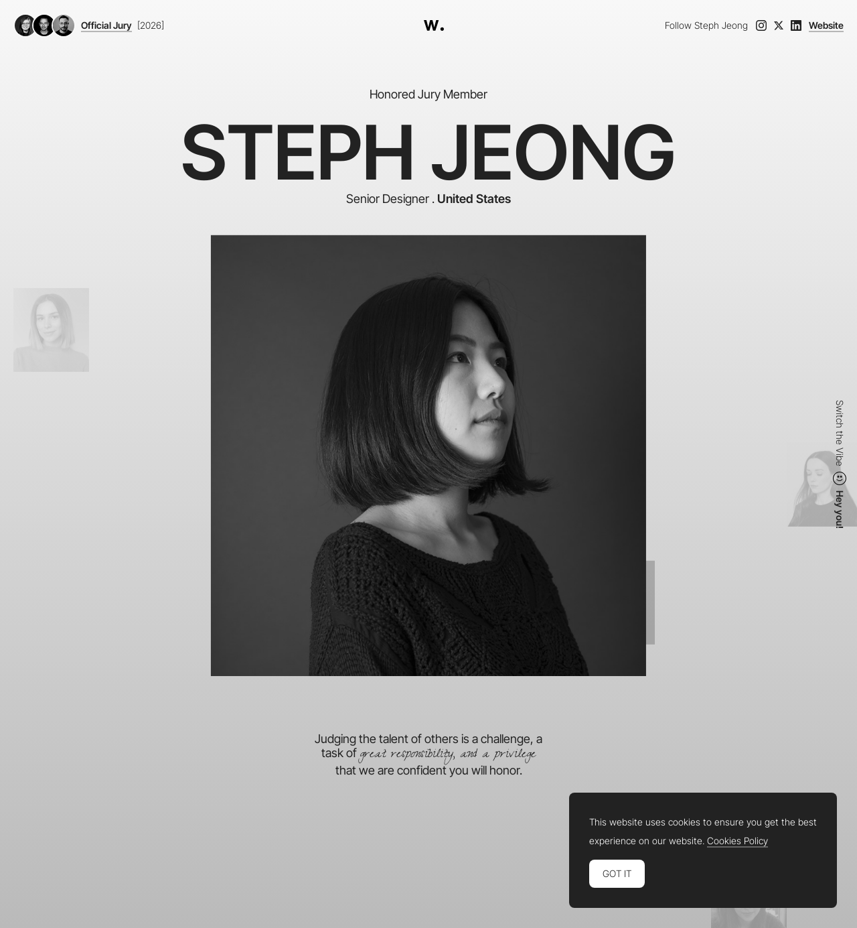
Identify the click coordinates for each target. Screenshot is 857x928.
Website (826, 25)
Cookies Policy (737, 841)
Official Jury (106, 25)
